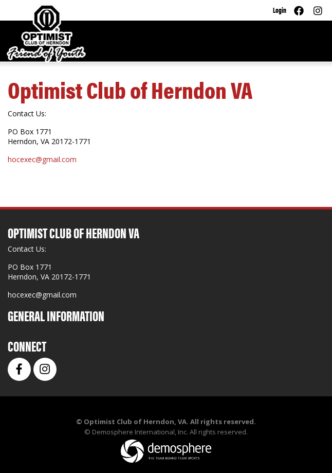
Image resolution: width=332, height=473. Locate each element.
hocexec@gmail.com (42, 159)
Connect (27, 345)
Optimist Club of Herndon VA (130, 89)
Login (279, 9)
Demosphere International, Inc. (140, 431)
